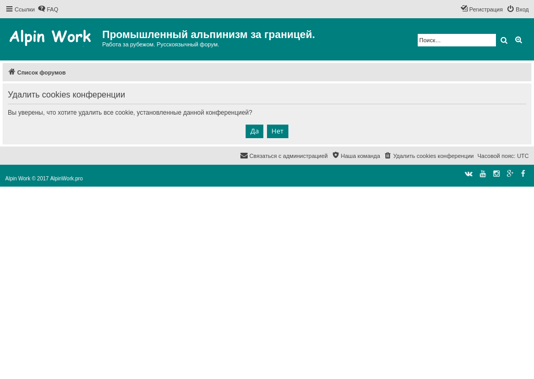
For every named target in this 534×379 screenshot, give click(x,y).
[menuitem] (48, 9)
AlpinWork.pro (66, 178)
